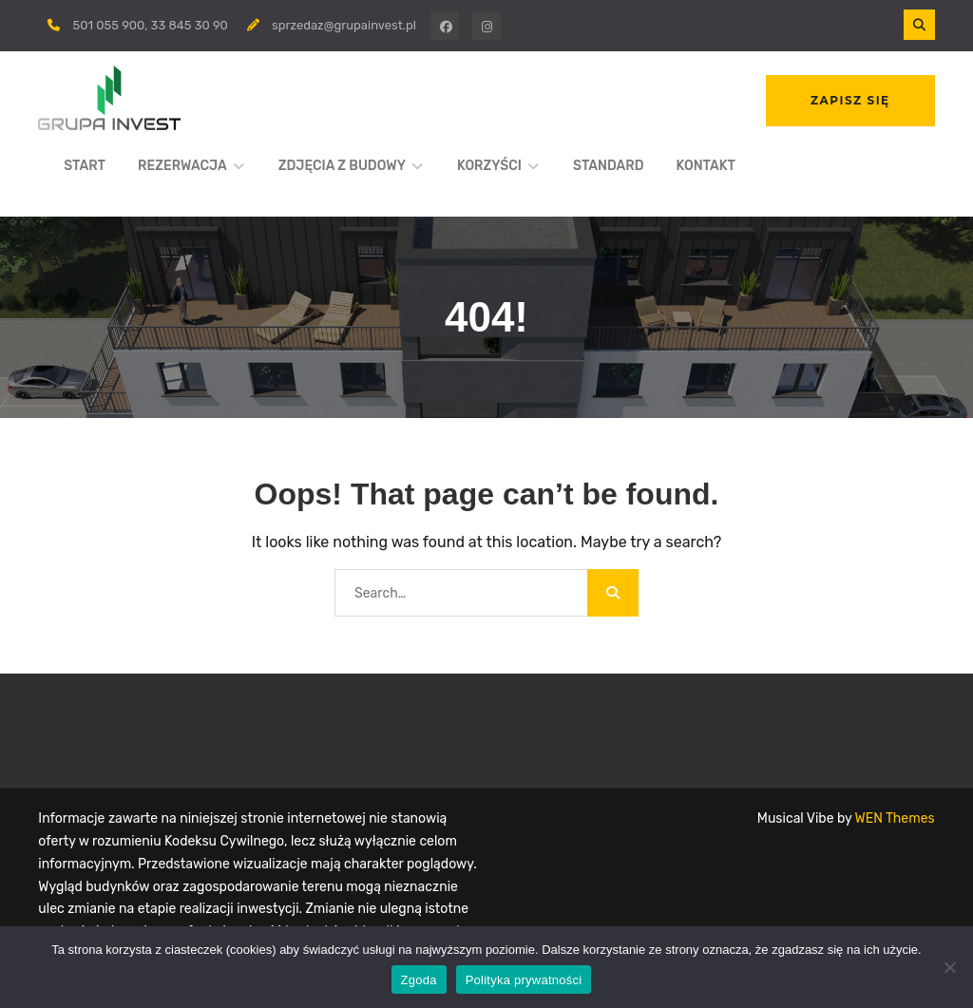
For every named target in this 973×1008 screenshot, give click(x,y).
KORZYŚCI (489, 166)
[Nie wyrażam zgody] (949, 967)
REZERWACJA (182, 166)
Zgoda (419, 980)
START (84, 166)
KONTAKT (706, 166)
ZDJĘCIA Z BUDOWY (342, 166)
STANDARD (608, 166)
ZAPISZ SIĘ (850, 100)
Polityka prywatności (524, 980)
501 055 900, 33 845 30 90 (150, 25)
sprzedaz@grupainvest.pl (344, 25)
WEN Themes (895, 818)
